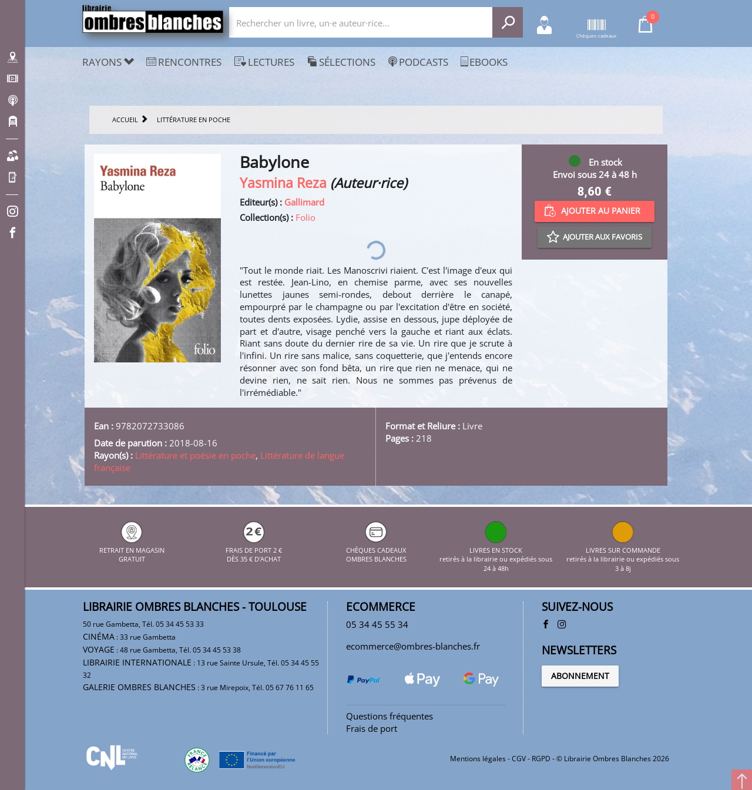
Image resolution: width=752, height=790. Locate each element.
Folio (305, 217)
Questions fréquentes (389, 716)
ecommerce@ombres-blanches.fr (413, 646)
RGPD (541, 759)
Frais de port (371, 728)
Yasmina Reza (283, 183)
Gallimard (304, 202)
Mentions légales (478, 759)
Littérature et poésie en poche (195, 455)
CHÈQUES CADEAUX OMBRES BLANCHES (376, 549)
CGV (519, 759)
